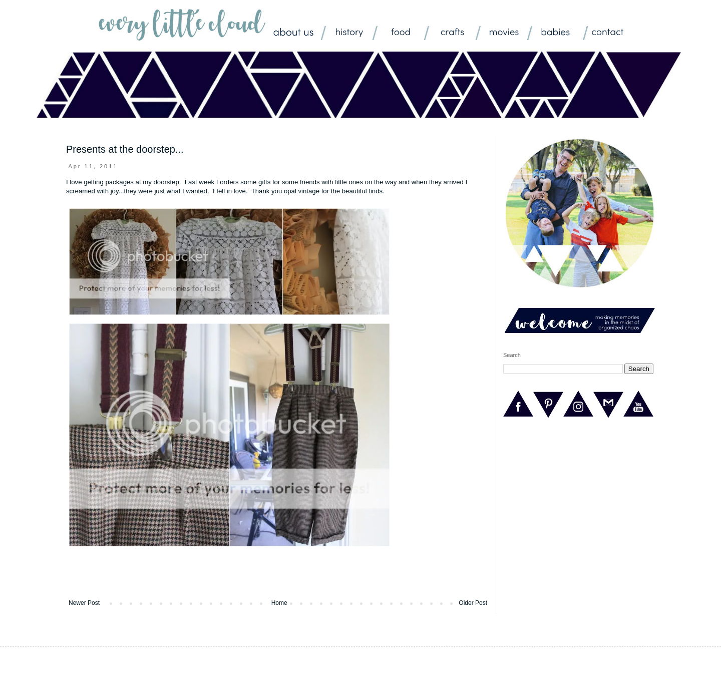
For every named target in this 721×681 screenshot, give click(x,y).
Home (279, 602)
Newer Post (84, 602)
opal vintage (301, 191)
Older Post (473, 602)
